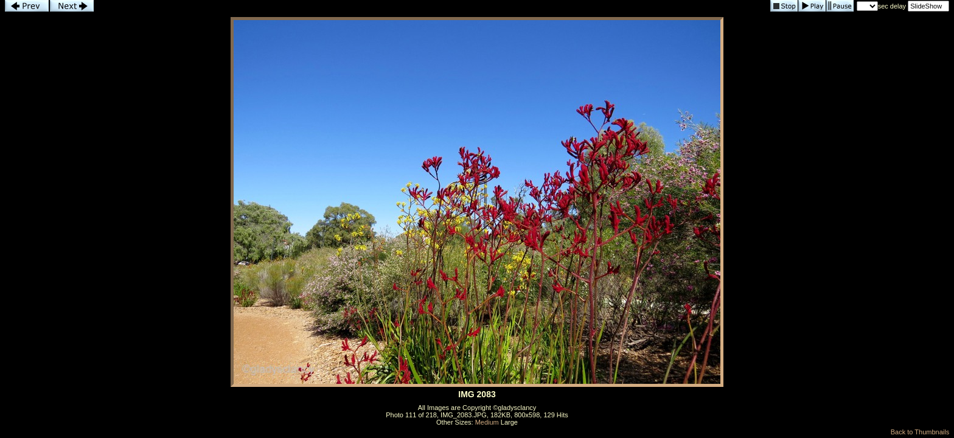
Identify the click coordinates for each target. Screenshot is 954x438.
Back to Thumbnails (920, 432)
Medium (487, 422)
